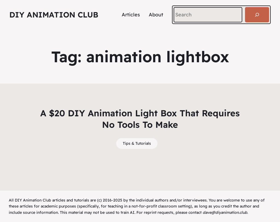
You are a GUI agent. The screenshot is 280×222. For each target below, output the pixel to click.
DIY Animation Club (53, 14)
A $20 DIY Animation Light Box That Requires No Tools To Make (140, 119)
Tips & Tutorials (137, 143)
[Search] (257, 14)
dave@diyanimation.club (225, 212)
